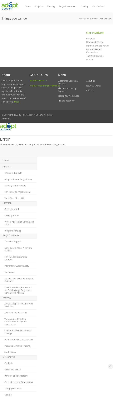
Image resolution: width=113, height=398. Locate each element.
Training (84, 6)
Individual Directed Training (17, 345)
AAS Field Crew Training (15, 312)
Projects (39, 6)
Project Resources (68, 6)
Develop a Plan (11, 215)
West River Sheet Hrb (14, 198)
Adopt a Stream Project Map (18, 179)
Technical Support (12, 241)
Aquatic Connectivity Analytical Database (18, 280)
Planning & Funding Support (67, 89)
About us (90, 80)
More (16, 101)
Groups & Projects (13, 172)
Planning (51, 6)
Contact (90, 90)
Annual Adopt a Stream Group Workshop (18, 305)
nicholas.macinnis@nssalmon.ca (45, 85)
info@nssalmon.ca (38, 80)
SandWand (9, 272)
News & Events (93, 85)
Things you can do (95, 55)
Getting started (11, 209)
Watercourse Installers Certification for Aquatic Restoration (15, 322)
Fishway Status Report (15, 185)
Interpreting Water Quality (16, 265)
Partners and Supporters (97, 45)
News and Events (94, 42)
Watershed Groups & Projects (68, 82)
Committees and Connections (94, 51)
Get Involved (98, 6)
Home (28, 6)
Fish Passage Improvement (17, 191)
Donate (89, 59)
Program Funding (12, 230)
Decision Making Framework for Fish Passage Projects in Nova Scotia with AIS (18, 290)
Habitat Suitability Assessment (18, 339)
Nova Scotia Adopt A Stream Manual (18, 249)
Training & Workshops (68, 95)
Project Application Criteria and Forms (19, 223)
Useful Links (10, 352)
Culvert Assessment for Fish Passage (17, 332)
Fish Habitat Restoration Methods (16, 258)
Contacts (90, 38)
